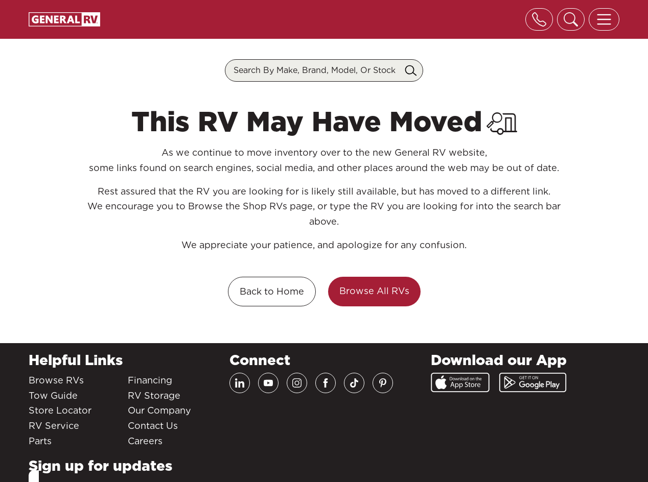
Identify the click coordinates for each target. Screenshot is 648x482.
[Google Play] (533, 382)
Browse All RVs (374, 290)
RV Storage (154, 395)
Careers (145, 441)
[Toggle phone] (539, 19)
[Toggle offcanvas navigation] (604, 19)
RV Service (54, 425)
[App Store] (460, 382)
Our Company (159, 410)
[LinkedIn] (239, 383)
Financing (150, 380)
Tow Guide (53, 395)
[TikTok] (354, 383)
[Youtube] (268, 383)
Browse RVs (56, 380)
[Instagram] (297, 383)
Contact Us (153, 425)
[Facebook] (325, 383)
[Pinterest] (383, 383)
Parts (40, 441)
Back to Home (272, 291)
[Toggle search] (571, 19)
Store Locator (60, 410)
